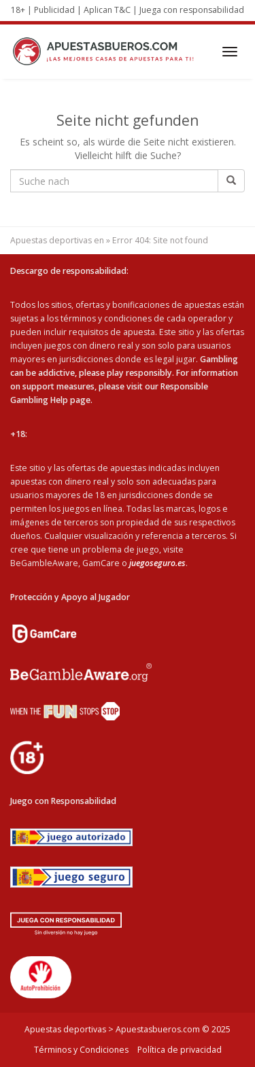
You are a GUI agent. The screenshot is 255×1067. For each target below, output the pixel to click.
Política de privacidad (179, 1049)
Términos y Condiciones (81, 1049)
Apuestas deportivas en (57, 240)
